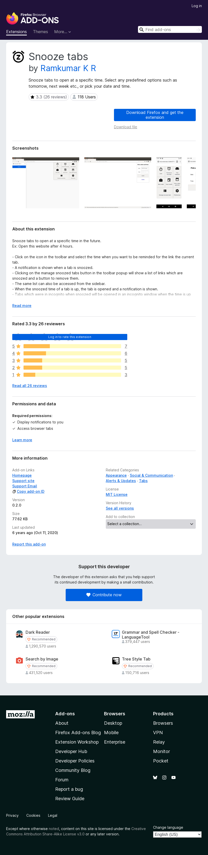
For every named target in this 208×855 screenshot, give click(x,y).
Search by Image (42, 659)
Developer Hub (71, 751)
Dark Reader (38, 632)
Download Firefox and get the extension (154, 115)
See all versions (120, 508)
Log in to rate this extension (69, 337)
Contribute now (104, 594)
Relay (159, 742)
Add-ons (65, 713)
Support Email (24, 486)
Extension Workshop (77, 742)
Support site (23, 480)
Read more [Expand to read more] (21, 305)
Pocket (160, 760)
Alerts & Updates (121, 480)
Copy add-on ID (28, 491)
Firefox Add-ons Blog (78, 732)
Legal (52, 815)
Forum (61, 779)
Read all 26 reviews (29, 385)
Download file (125, 127)
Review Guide (69, 798)
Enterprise (114, 742)
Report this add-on (29, 544)
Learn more (22, 440)
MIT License (117, 494)
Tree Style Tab (136, 659)
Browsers (163, 723)
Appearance (116, 475)
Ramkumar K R (68, 68)
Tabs (143, 480)
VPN (158, 732)
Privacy (12, 815)
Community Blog (72, 770)
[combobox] (170, 29)
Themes (40, 31)
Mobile (111, 732)
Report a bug (69, 789)
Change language (168, 827)
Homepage (22, 475)
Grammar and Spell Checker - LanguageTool (150, 635)
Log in (197, 6)
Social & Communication (151, 475)
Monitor (161, 751)
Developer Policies (75, 760)
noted (54, 828)
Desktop (113, 723)
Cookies (33, 815)
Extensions (16, 31)
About (61, 723)
